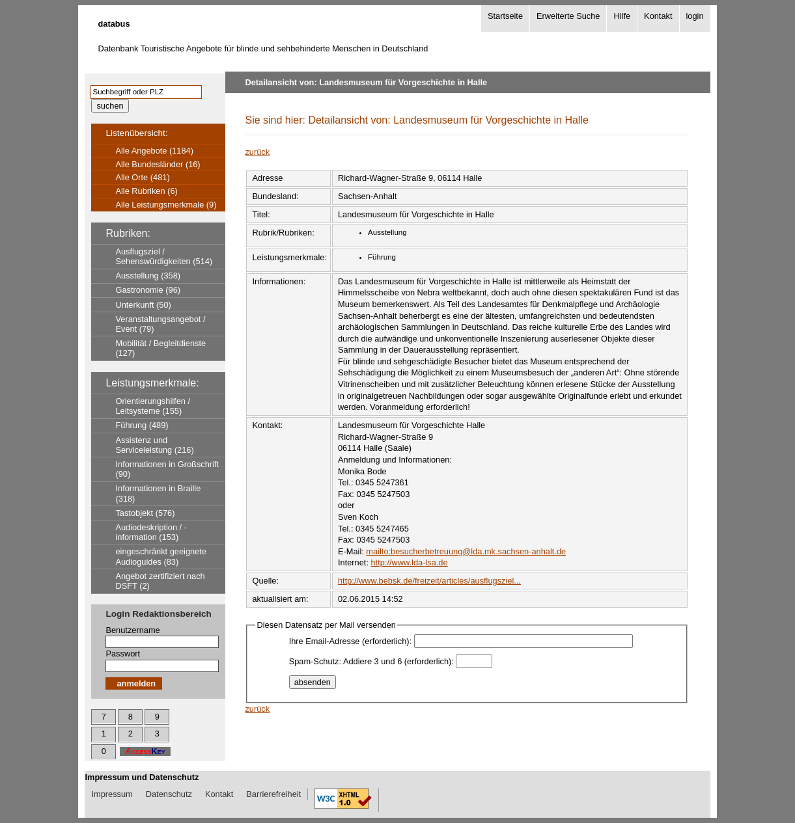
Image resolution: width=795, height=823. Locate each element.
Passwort (122, 653)
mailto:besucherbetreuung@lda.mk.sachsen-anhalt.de (466, 551)
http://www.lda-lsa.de (409, 562)
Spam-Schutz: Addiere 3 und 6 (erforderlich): (371, 661)
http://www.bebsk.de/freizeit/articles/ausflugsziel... (429, 581)
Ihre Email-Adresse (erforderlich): (350, 641)
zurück (257, 152)
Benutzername (132, 630)
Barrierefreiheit (273, 794)
